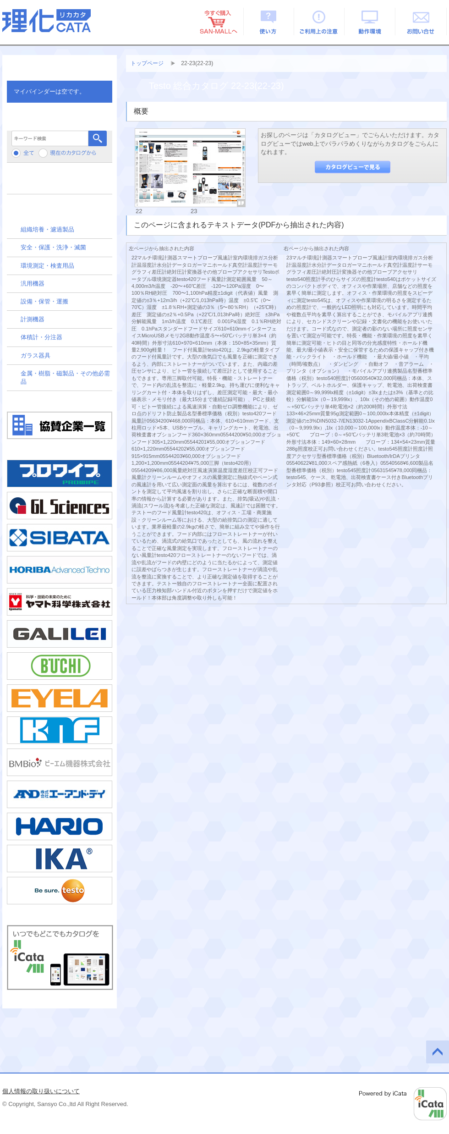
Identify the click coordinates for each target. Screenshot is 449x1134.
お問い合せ (421, 21)
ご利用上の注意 (319, 21)
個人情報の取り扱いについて (41, 1091)
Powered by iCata (403, 1103)
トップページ (147, 63)
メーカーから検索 (59, 182)
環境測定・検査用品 (47, 265)
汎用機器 (32, 283)
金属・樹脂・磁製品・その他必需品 (65, 377)
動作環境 (370, 21)
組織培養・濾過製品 (47, 229)
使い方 (268, 21)
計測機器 (32, 319)
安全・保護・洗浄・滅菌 (53, 247)
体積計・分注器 (41, 337)
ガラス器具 (35, 355)
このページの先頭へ (437, 1051)
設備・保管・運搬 (44, 301)
